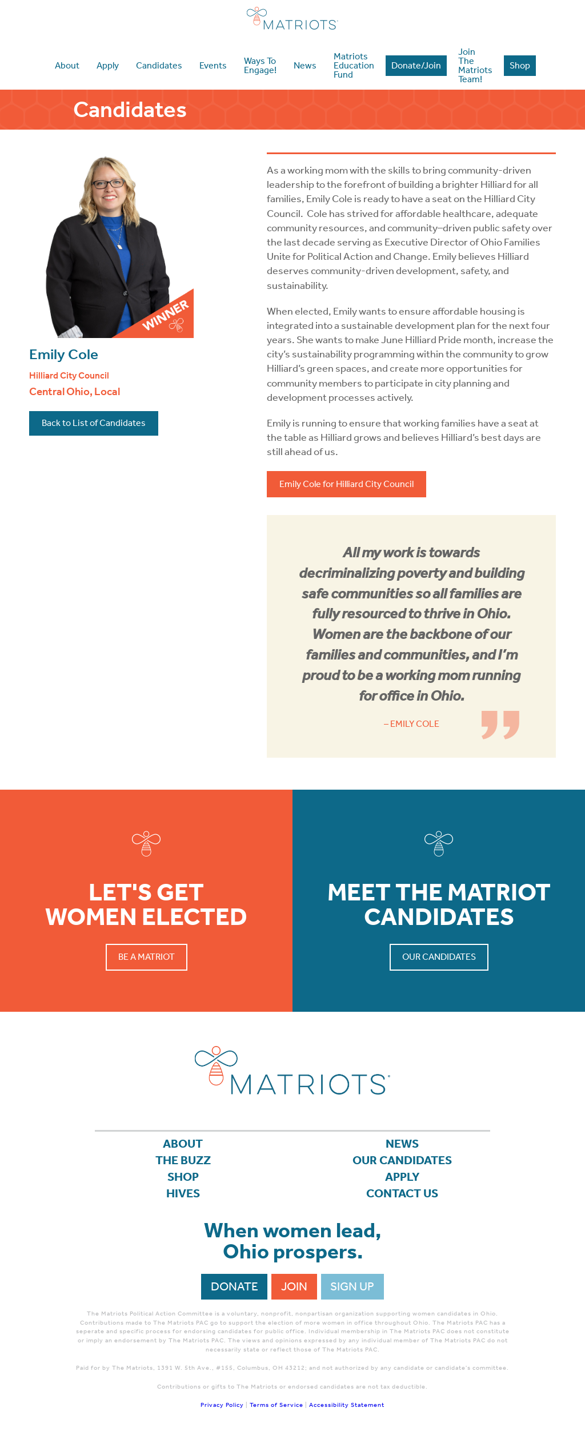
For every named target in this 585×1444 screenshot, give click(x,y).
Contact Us (402, 1193)
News (402, 1144)
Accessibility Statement (346, 1405)
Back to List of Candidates (94, 422)
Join (294, 1286)
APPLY (402, 1177)
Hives (183, 1193)
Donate (234, 1286)
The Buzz (183, 1160)
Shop (183, 1177)
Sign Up (352, 1286)
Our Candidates (439, 956)
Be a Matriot (146, 956)
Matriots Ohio (292, 18)
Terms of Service (276, 1405)
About (183, 1144)
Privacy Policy (222, 1405)
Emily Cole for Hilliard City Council (346, 483)
